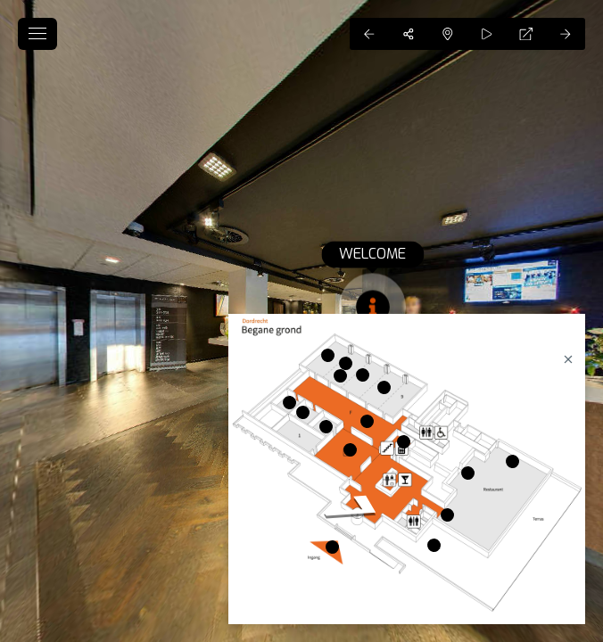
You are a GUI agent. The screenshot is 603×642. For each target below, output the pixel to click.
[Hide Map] (447, 34)
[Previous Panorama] (369, 34)
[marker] (350, 449)
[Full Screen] (526, 34)
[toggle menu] (37, 34)
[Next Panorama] (565, 34)
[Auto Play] (487, 34)
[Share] (408, 34)
